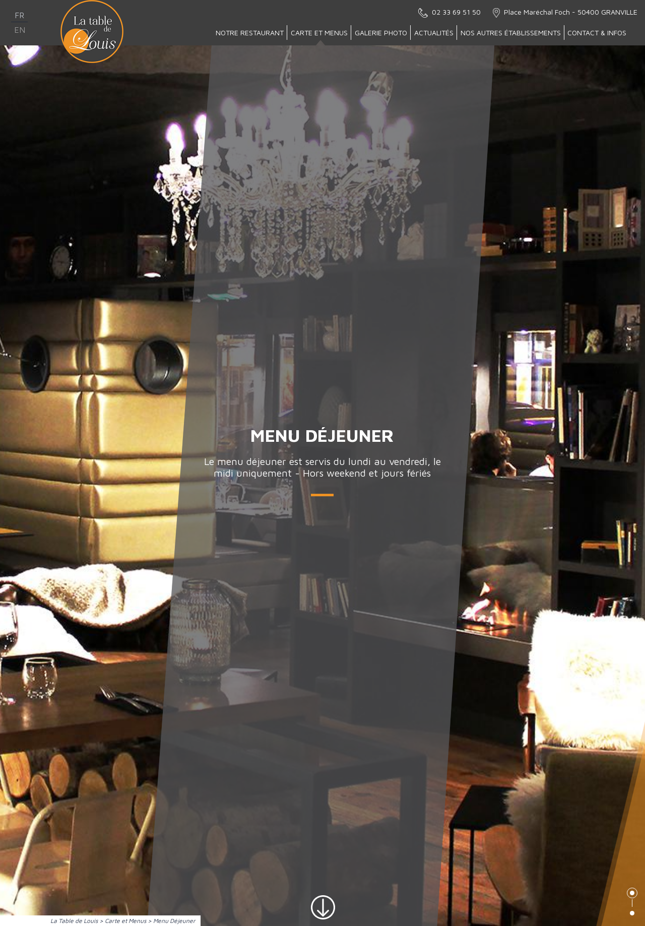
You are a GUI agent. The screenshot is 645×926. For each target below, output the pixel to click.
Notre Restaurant (250, 32)
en (19, 29)
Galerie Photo (381, 32)
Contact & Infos (596, 32)
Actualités (434, 32)
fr (19, 15)
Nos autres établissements (511, 32)
